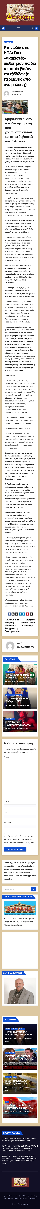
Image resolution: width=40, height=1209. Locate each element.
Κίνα (14, 1077)
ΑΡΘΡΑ (8, 1028)
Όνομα (7, 802)
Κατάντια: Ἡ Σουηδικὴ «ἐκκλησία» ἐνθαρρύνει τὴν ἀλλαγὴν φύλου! (12, 626)
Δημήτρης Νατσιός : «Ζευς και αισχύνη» (27, 623)
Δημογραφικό (10, 1053)
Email (7, 812)
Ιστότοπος (8, 823)
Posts (20, 1204)
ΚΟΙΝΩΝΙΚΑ (15, 1028)
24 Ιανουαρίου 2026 (15, 1038)
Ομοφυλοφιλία (8, 42)
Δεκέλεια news (20, 92)
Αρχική (25, 1204)
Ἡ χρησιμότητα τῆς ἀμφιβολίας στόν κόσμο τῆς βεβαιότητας (18, 1034)
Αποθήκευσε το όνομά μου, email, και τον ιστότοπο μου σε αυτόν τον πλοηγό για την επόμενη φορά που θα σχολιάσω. (20, 839)
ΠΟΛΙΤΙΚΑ (18, 695)
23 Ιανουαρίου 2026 (15, 1111)
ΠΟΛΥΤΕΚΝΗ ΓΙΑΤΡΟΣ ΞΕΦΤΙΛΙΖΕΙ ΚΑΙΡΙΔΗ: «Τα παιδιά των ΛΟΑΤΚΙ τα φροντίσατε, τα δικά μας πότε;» (20, 1148)
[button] (32, 28)
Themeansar (32, 1198)
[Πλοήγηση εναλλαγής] (18, 28)
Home (14, 1204)
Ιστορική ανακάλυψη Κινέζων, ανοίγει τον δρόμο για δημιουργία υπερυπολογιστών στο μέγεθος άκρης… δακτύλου (19, 1158)
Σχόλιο (7, 757)
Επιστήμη (9, 1077)
